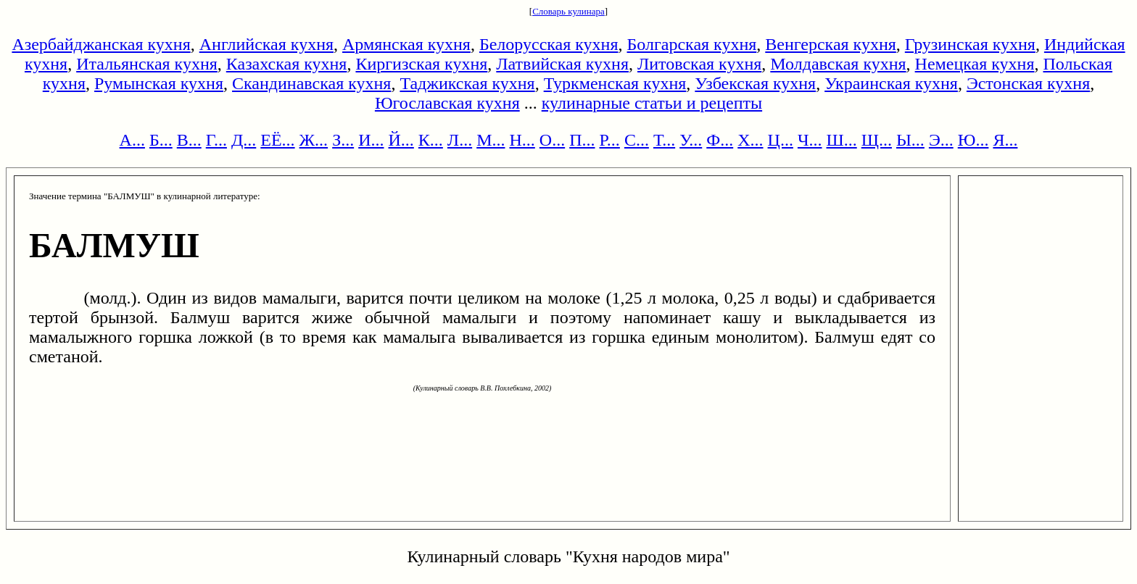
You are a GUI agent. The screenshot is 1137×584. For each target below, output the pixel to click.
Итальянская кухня (147, 63)
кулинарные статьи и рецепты (652, 102)
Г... (216, 139)
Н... (521, 139)
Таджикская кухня (467, 83)
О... (552, 139)
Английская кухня (266, 44)
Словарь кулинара (568, 11)
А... (132, 139)
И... (371, 139)
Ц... (780, 139)
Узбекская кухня (755, 83)
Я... (1005, 139)
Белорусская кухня (549, 44)
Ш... (842, 139)
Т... (664, 139)
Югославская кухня (447, 102)
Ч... (810, 139)
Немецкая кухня (975, 63)
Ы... (910, 139)
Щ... (876, 139)
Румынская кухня (158, 83)
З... (343, 139)
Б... (161, 139)
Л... (459, 139)
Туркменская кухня (615, 83)
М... (490, 139)
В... (189, 139)
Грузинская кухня (970, 44)
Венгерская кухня (830, 44)
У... (690, 139)
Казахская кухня (286, 63)
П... (582, 139)
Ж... (313, 139)
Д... (243, 139)
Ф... (719, 139)
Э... (941, 139)
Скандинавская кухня (311, 83)
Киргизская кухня (421, 63)
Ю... (973, 139)
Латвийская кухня (562, 63)
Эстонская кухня (1028, 83)
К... (430, 139)
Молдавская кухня (838, 63)
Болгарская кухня (692, 44)
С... (636, 139)
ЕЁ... (277, 139)
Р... (610, 139)
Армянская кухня (406, 44)
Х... (750, 139)
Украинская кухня (891, 83)
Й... (401, 139)
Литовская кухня (699, 63)
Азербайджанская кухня (101, 44)
